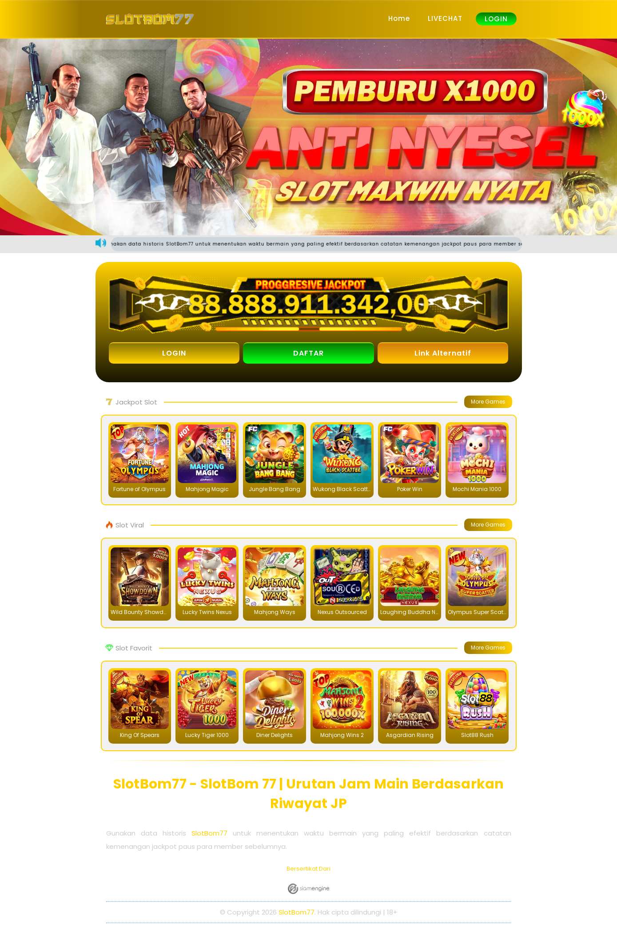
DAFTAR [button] (308, 353)
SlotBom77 (209, 833)
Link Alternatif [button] (442, 353)
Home (399, 18)
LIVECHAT (445, 18)
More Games (488, 401)
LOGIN (496, 19)
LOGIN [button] (174, 353)
